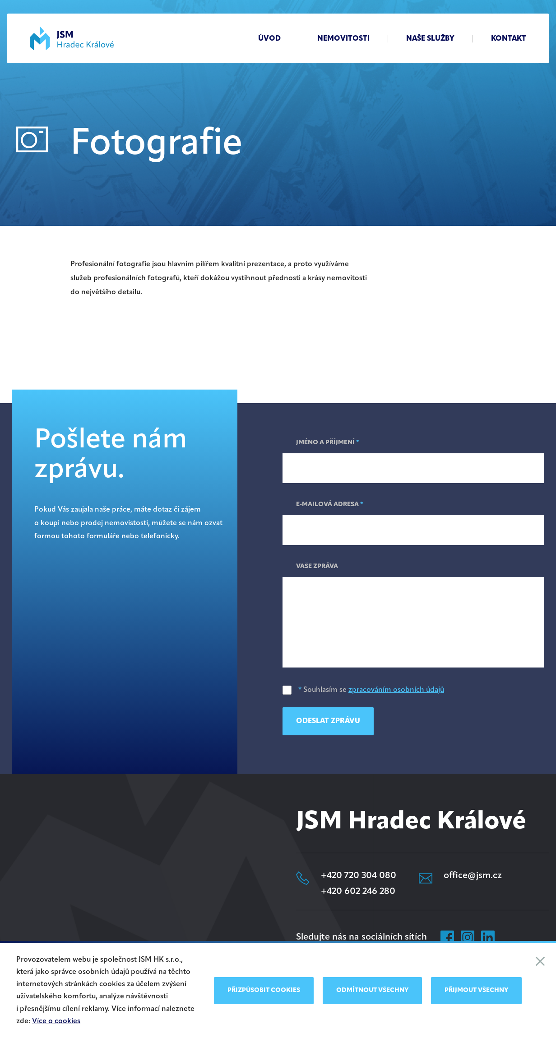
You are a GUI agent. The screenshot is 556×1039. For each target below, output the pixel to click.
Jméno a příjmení (327, 442)
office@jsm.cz (473, 875)
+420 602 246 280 (358, 891)
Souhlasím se (363, 690)
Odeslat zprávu (328, 721)
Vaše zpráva (317, 566)
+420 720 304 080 (358, 875)
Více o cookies (56, 1021)
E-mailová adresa (329, 504)
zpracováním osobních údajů (396, 690)
